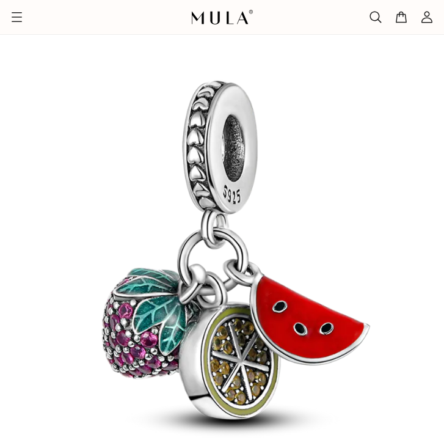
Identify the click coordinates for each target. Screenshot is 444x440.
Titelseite (22, 25)
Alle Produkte (80, 25)
